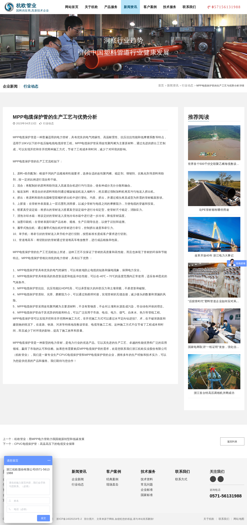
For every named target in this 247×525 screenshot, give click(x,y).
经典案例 (112, 479)
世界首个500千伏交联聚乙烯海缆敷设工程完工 (214, 163)
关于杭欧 (91, 7)
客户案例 (150, 7)
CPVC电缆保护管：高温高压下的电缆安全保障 (44, 443)
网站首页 (71, 7)
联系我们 (189, 7)
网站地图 (239, 519)
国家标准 (147, 495)
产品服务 (111, 7)
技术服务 (169, 7)
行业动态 (31, 86)
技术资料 (147, 479)
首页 (161, 85)
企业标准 (147, 489)
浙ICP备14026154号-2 (67, 519)
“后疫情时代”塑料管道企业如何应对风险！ (214, 301)
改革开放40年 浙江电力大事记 (214, 255)
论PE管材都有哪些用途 (214, 209)
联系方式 (181, 479)
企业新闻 (10, 86)
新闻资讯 (130, 7)
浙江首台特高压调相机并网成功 (214, 392)
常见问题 (147, 484)
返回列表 (232, 441)
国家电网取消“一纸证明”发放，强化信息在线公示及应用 (214, 347)
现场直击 (112, 484)
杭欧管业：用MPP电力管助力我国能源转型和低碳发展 (49, 439)
